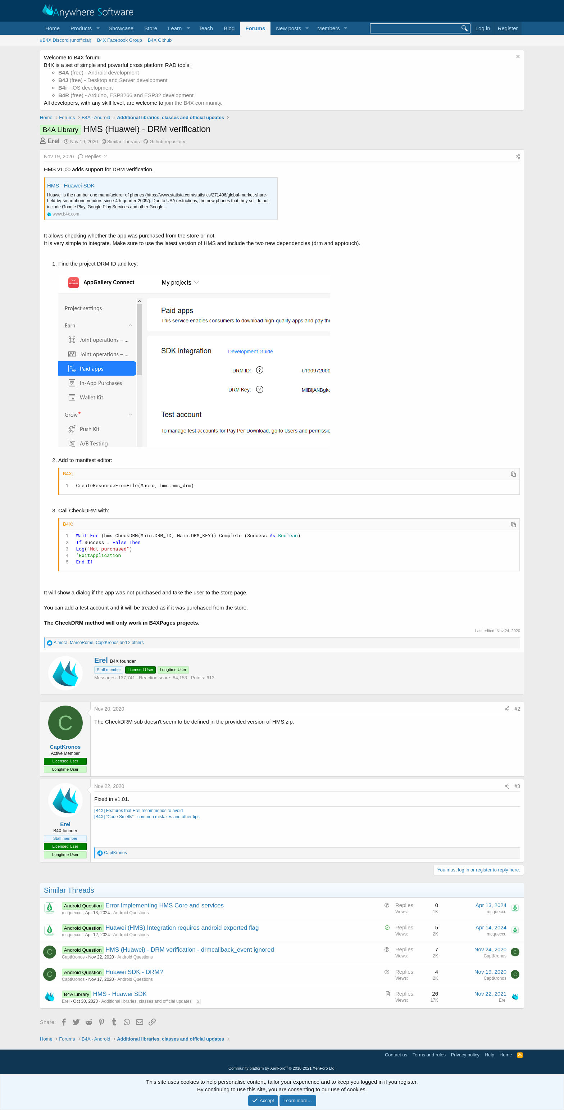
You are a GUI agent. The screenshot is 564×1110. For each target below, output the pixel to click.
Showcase (121, 28)
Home (52, 28)
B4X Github (160, 40)
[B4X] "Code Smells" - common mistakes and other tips (147, 816)
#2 (517, 709)
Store (150, 28)
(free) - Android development (98, 72)
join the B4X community (193, 103)
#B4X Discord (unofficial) (65, 40)
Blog (229, 28)
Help (490, 1054)
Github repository (167, 141)
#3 (517, 786)
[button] (84, 28)
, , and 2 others (99, 642)
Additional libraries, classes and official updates (146, 1001)
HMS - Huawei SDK (71, 185)
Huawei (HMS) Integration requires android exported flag (182, 927)
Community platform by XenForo (282, 1068)
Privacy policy (465, 1054)
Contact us (396, 1054)
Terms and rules (429, 1054)
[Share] (518, 157)
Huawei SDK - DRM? (134, 972)
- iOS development (85, 88)
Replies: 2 (92, 156)
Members (328, 28)
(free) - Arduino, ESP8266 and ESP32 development (126, 95)
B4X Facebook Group (119, 40)
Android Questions (131, 912)
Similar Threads (123, 141)
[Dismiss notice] (517, 57)
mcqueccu (72, 912)
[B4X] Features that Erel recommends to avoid (138, 810)
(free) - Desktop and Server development (113, 80)
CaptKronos (65, 747)
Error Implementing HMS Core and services (164, 905)
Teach (206, 28)
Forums (255, 28)
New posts (288, 28)
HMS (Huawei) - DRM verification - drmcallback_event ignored (189, 949)
